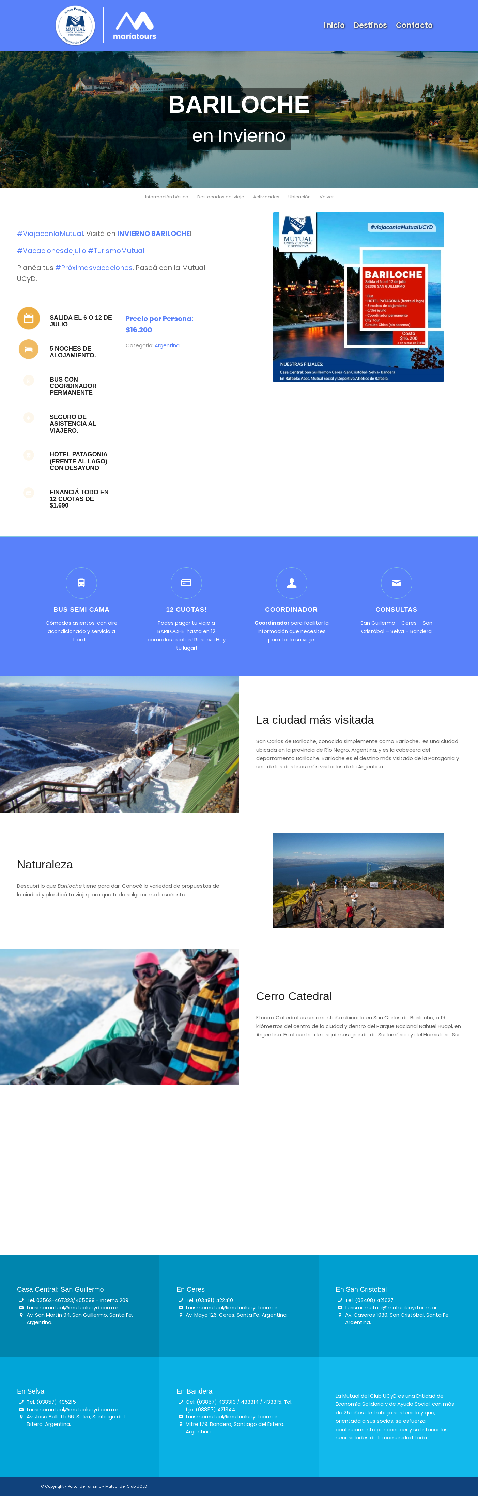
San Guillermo (377, 622)
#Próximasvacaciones (94, 267)
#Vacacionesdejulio (51, 250)
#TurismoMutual (116, 250)
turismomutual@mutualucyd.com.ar (72, 1307)
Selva (397, 631)
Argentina (167, 345)
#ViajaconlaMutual (50, 233)
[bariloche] (358, 297)
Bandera (421, 631)
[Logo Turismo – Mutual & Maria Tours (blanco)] (105, 25)
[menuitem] (334, 25)
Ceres (409, 622)
